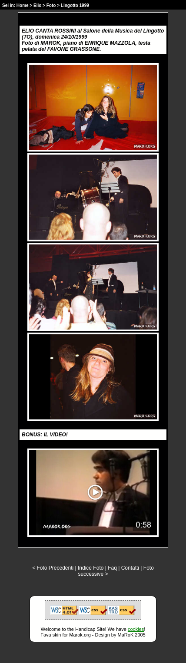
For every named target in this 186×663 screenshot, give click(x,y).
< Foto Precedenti (52, 568)
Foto (51, 5)
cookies (136, 629)
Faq (112, 568)
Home (23, 5)
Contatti (130, 568)
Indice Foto (90, 568)
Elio (37, 5)
